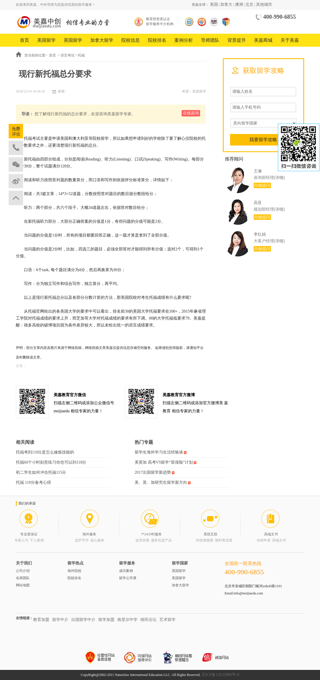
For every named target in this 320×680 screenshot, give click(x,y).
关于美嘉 (290, 40)
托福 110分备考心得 (33, 482)
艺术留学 (167, 619)
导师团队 (210, 40)
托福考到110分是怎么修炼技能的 (45, 452)
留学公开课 (127, 578)
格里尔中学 (127, 619)
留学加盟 (106, 619)
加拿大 (226, 4)
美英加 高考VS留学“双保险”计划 (164, 462)
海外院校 (74, 571)
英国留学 (73, 40)
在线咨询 (191, 113)
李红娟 (260, 234)
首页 (24, 40)
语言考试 (67, 55)
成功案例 (126, 571)
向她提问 (262, 185)
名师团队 (23, 578)
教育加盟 (41, 619)
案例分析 (183, 40)
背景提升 (236, 40)
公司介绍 (23, 571)
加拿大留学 (101, 40)
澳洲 (239, 4)
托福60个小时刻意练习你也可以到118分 (51, 462)
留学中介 (60, 619)
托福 (81, 55)
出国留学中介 (83, 619)
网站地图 (23, 585)
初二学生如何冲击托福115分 (41, 472)
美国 (214, 4)
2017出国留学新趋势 (153, 472)
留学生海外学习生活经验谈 (159, 452)
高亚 (258, 203)
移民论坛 (148, 619)
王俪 (258, 171)
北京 (249, 4)
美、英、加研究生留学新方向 (161, 482)
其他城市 (264, 4)
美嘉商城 (263, 40)
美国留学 (46, 40)
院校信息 (130, 40)
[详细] (279, 177)
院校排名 (157, 40)
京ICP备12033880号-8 (220, 675)
